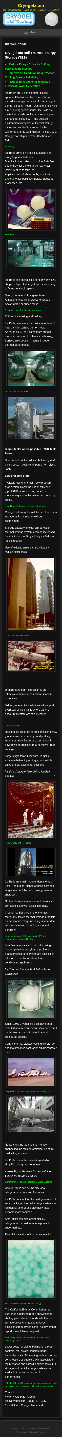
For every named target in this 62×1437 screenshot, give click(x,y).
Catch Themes (39, 1432)
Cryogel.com (31, 5)
